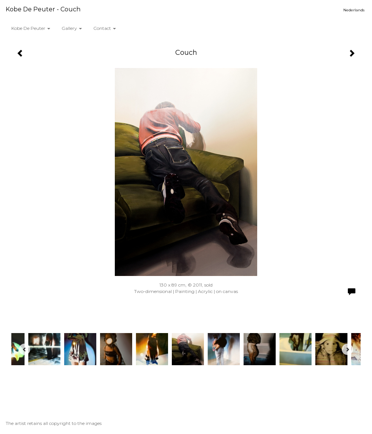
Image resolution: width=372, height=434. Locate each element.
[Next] (347, 349)
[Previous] (24, 349)
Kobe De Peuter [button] (30, 28)
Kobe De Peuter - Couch (43, 9)
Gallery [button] (72, 28)
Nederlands (353, 10)
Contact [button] (104, 28)
